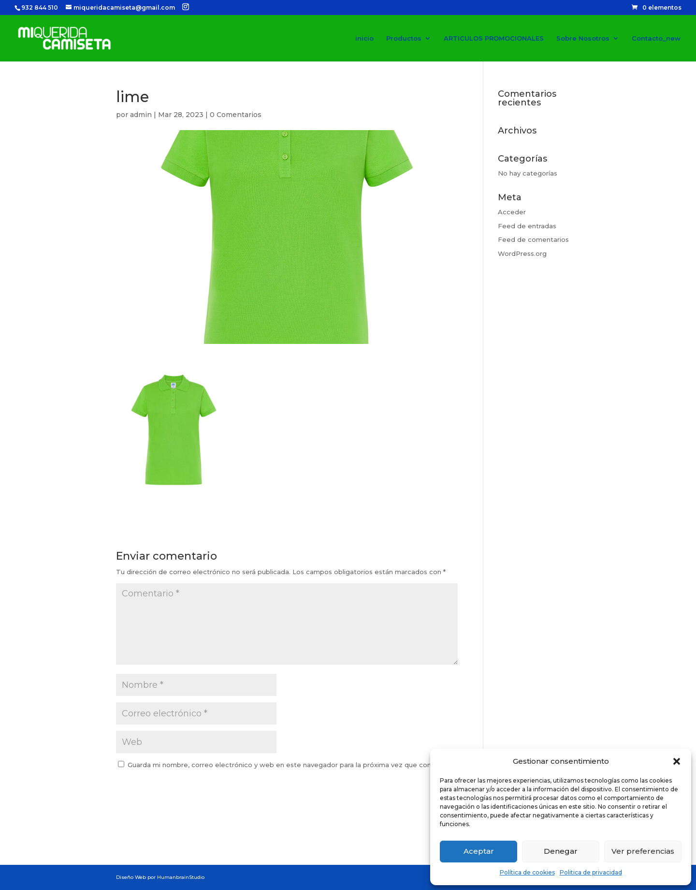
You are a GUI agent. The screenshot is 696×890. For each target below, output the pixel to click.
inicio (364, 38)
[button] (677, 761)
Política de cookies (527, 872)
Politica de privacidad (591, 872)
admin (141, 114)
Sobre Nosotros (582, 38)
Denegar (561, 851)
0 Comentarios (235, 114)
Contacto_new (656, 38)
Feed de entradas (527, 226)
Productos (403, 38)
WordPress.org (522, 253)
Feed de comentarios (533, 239)
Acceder (512, 212)
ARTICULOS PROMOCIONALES (494, 38)
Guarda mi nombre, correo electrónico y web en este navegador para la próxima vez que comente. (289, 765)
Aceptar (479, 851)
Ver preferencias (642, 851)
